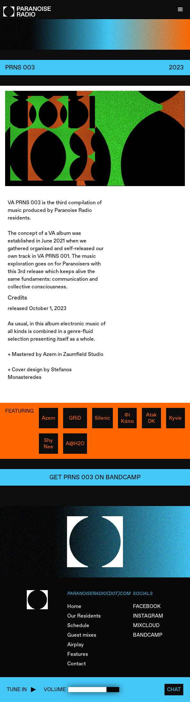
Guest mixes (81, 635)
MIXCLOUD (146, 625)
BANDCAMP (147, 635)
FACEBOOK (147, 606)
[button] (180, 9)
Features (77, 654)
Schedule (78, 625)
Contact (76, 664)
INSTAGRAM (148, 616)
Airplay (75, 644)
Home (74, 606)
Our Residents (84, 616)
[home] (25, 8)
